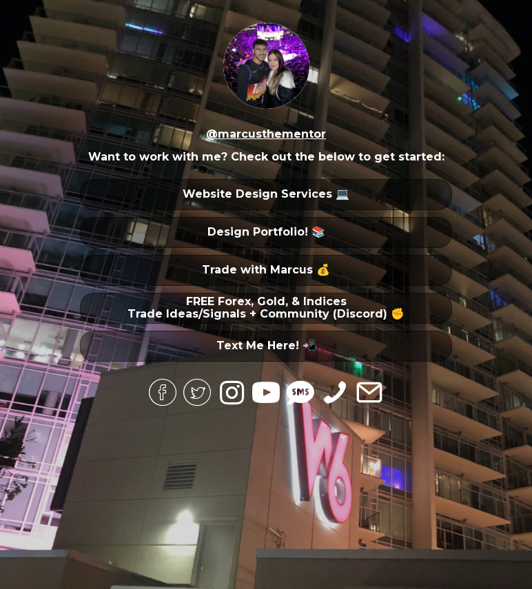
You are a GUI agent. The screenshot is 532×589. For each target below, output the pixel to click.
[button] (266, 194)
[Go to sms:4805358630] (300, 392)
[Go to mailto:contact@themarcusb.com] (369, 393)
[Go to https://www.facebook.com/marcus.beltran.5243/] (162, 393)
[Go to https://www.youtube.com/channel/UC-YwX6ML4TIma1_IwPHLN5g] (266, 393)
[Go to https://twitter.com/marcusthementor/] (197, 393)
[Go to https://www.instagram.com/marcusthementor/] (231, 392)
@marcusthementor (266, 134)
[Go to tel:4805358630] (335, 393)
